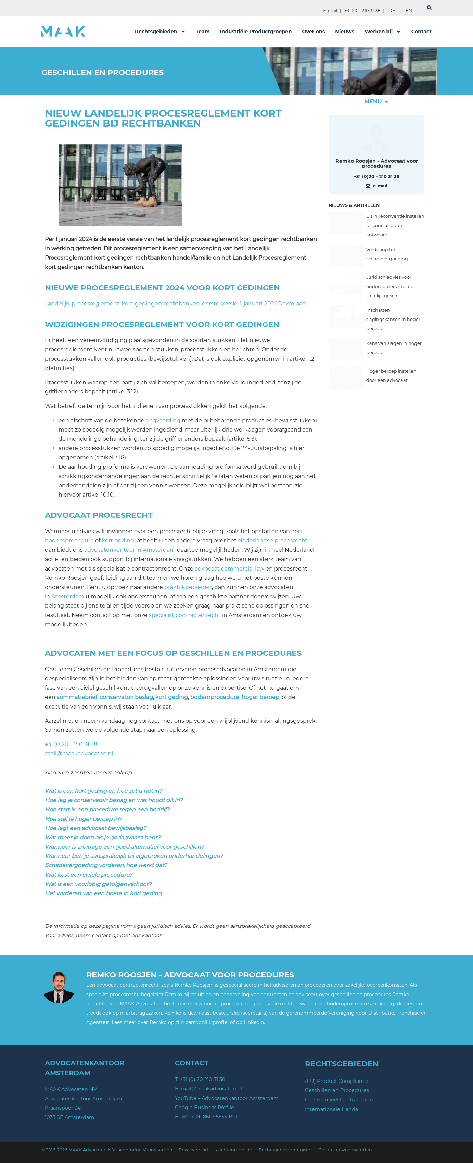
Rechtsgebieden (160, 31)
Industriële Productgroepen (256, 31)
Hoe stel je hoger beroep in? (83, 819)
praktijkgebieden (188, 587)
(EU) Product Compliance (336, 1081)
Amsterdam (67, 596)
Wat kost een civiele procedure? (88, 875)
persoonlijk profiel (207, 1022)
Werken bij (383, 31)
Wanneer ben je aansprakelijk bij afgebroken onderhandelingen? (134, 856)
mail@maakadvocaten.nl (79, 753)
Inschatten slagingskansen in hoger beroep (393, 319)
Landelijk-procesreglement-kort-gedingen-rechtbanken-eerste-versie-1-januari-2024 (161, 303)
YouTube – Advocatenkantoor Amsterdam (227, 1098)
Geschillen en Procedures (337, 1090)
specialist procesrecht (112, 994)
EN (409, 10)
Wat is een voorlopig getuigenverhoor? (98, 884)
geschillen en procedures (361, 994)
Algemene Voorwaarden (145, 1149)
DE (391, 10)
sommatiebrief (77, 697)
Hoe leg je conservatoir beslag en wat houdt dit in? (113, 800)
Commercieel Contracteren (339, 1100)
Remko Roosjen (193, 985)
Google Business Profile (204, 1107)
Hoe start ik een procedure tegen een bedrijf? (107, 809)
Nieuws (344, 31)
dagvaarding (163, 420)
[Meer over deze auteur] (376, 138)
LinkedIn (254, 1022)
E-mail (330, 10)
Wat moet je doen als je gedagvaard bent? (102, 837)
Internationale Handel (332, 1109)
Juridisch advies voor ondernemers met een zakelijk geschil (391, 286)
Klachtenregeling (233, 1149)
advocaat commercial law (229, 568)
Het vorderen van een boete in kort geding (103, 893)
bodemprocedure (69, 540)
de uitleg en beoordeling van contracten (239, 994)
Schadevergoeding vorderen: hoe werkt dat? (106, 865)
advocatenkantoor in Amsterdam (130, 550)
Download (292, 303)
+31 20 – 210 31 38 (362, 10)
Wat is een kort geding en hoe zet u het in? (103, 791)
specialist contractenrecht (185, 615)
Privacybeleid (193, 1149)
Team (203, 31)
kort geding (118, 540)
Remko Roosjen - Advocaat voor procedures (376, 163)
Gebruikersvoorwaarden (345, 1149)
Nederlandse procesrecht (273, 540)
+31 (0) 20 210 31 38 (202, 1079)
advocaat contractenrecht (128, 985)
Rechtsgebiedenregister (285, 1149)
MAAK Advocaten (141, 1004)
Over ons (313, 31)
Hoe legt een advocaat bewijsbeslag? (95, 828)
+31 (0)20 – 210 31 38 (71, 744)
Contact (421, 31)
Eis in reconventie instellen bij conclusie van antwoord (395, 225)
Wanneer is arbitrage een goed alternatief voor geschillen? (124, 846)
